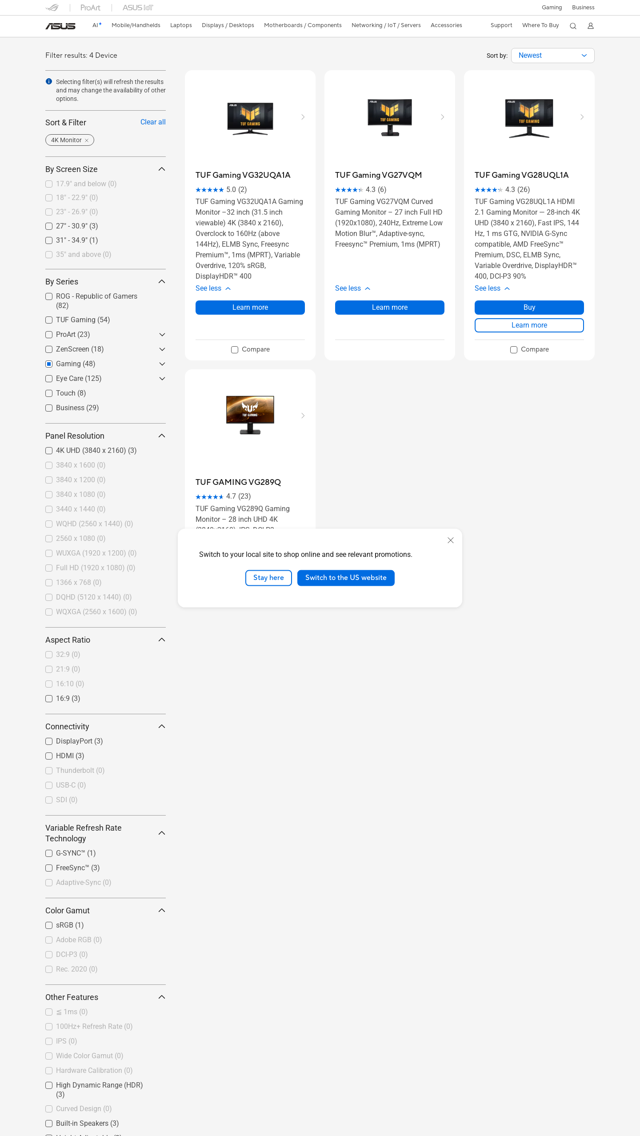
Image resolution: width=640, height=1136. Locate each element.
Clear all (153, 122)
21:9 (68, 669)
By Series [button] (105, 281)
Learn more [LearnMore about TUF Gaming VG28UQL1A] (529, 325)
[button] (551, 7)
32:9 (68, 654)
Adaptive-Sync (84, 882)
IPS (66, 1041)
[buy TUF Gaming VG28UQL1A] (522, 175)
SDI (67, 800)
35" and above (84, 254)
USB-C (71, 785)
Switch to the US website (346, 577)
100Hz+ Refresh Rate (94, 1026)
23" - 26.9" (77, 212)
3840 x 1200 (81, 480)
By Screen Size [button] (105, 169)
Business (583, 7)
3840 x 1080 (81, 494)
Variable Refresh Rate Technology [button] (105, 833)
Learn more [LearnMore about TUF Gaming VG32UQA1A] (250, 307)
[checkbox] (105, 184)
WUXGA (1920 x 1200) (96, 553)
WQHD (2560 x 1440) (94, 524)
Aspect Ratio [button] (105, 639)
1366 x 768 (79, 582)
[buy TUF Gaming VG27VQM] (378, 175)
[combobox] (553, 55)
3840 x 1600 (81, 465)
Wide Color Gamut (90, 1056)
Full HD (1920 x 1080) (96, 568)
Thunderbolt (80, 770)
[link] (60, 26)
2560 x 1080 (81, 538)
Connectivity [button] (105, 726)
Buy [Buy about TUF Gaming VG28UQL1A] (530, 307)
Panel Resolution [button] (105, 435)
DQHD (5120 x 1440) (94, 597)
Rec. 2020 (77, 969)
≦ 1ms (72, 1012)
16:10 (70, 684)
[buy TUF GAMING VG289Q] (238, 482)
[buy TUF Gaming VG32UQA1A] (243, 175)
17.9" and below (86, 184)
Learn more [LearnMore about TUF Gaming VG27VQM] (390, 307)
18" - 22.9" (77, 197)
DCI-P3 (72, 954)
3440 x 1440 (81, 509)
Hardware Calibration (94, 1070)
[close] (450, 540)
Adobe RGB (79, 940)
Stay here (268, 577)
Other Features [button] (105, 997)
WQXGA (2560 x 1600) (96, 612)
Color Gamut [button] (105, 910)
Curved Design (84, 1108)
